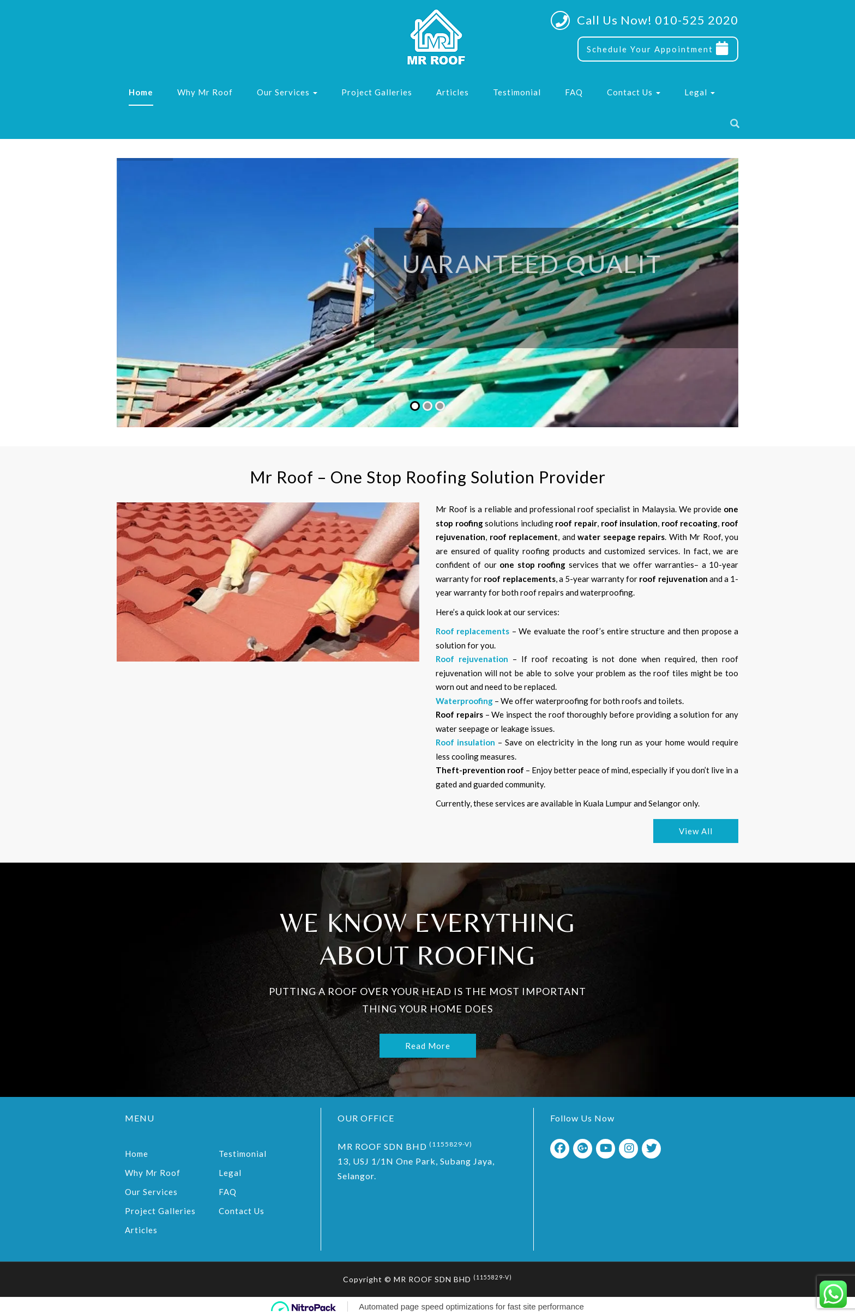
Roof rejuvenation (473, 659)
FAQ (574, 92)
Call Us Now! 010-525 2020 (657, 20)
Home (141, 92)
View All (697, 831)
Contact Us (633, 92)
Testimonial (517, 92)
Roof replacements (473, 631)
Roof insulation (466, 742)
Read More (427, 1043)
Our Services (287, 92)
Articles (452, 92)
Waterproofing (465, 701)
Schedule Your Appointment (658, 48)
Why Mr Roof (205, 92)
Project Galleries (376, 92)
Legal (699, 92)
